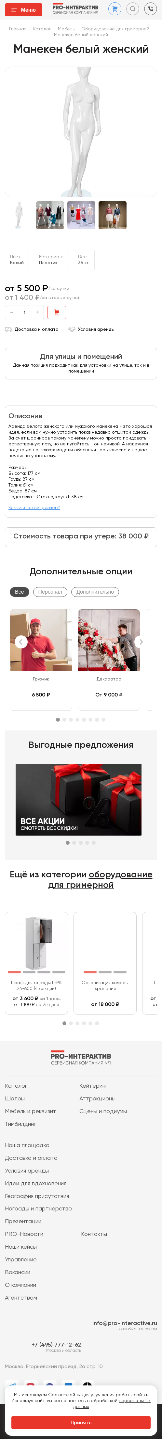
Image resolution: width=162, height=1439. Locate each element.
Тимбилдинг (20, 1124)
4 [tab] (77, 720)
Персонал (50, 592)
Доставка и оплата (32, 329)
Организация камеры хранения (105, 986)
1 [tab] (58, 720)
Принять (81, 1423)
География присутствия (37, 1196)
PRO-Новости (24, 1234)
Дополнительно (95, 592)
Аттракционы (97, 1099)
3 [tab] (71, 720)
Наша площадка (27, 1145)
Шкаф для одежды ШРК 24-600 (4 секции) (36, 986)
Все (19, 592)
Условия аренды (91, 329)
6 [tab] (90, 720)
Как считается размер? (34, 507)
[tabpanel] (41, 660)
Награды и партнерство (38, 1209)
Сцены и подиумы (103, 1111)
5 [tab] (84, 720)
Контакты (94, 1234)
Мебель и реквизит (30, 1111)
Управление (21, 1260)
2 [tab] (64, 720)
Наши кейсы (21, 1247)
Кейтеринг (93, 1086)
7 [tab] (97, 720)
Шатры (15, 1099)
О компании (20, 1285)
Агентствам (21, 1298)
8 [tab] (103, 720)
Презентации (23, 1221)
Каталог (16, 1086)
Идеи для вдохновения (35, 1184)
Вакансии (17, 1272)
